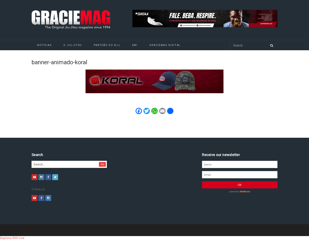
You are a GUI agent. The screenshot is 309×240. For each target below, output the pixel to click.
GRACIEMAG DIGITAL (165, 45)
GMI (135, 45)
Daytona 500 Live (12, 238)
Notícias (44, 45)
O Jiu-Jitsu (72, 45)
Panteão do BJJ (107, 45)
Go (102, 164)
